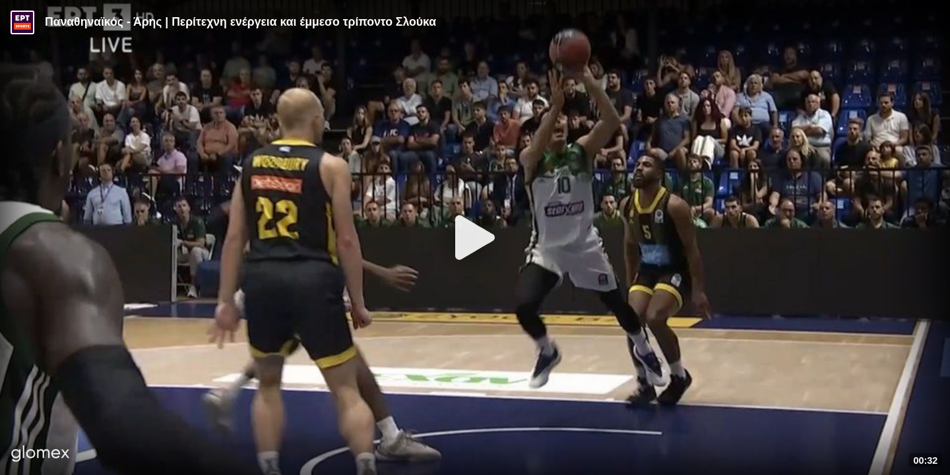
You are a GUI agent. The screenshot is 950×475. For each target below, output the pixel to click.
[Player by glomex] (41, 454)
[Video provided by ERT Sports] (22, 22)
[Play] (475, 237)
